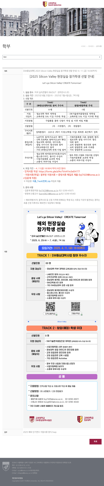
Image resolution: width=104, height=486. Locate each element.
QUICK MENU (100, 4)
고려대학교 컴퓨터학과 (52, 4)
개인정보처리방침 (17, 478)
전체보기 (4, 4)
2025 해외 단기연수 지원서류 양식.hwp (39, 432)
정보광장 (91, 46)
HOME (83, 46)
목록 (95, 442)
